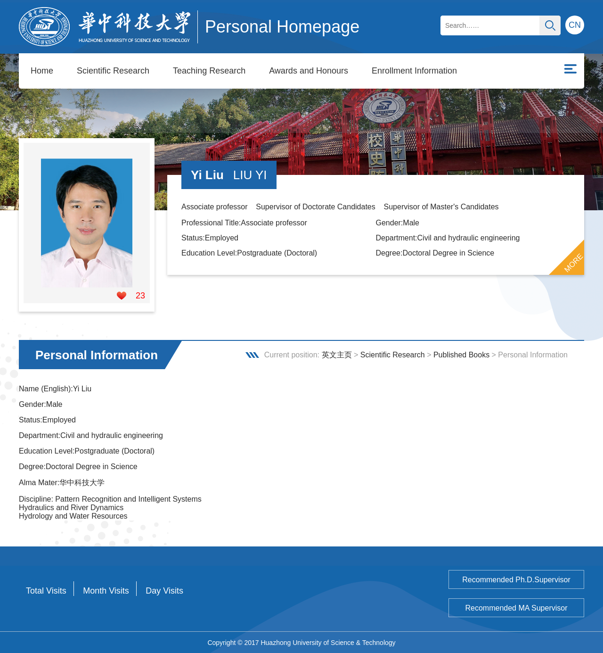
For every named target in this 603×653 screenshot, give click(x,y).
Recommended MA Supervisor (516, 607)
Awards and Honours (308, 70)
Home (42, 70)
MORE (574, 262)
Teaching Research (209, 70)
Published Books (461, 354)
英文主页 (337, 354)
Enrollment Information (414, 70)
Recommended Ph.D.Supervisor (516, 579)
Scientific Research (113, 70)
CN (575, 25)
